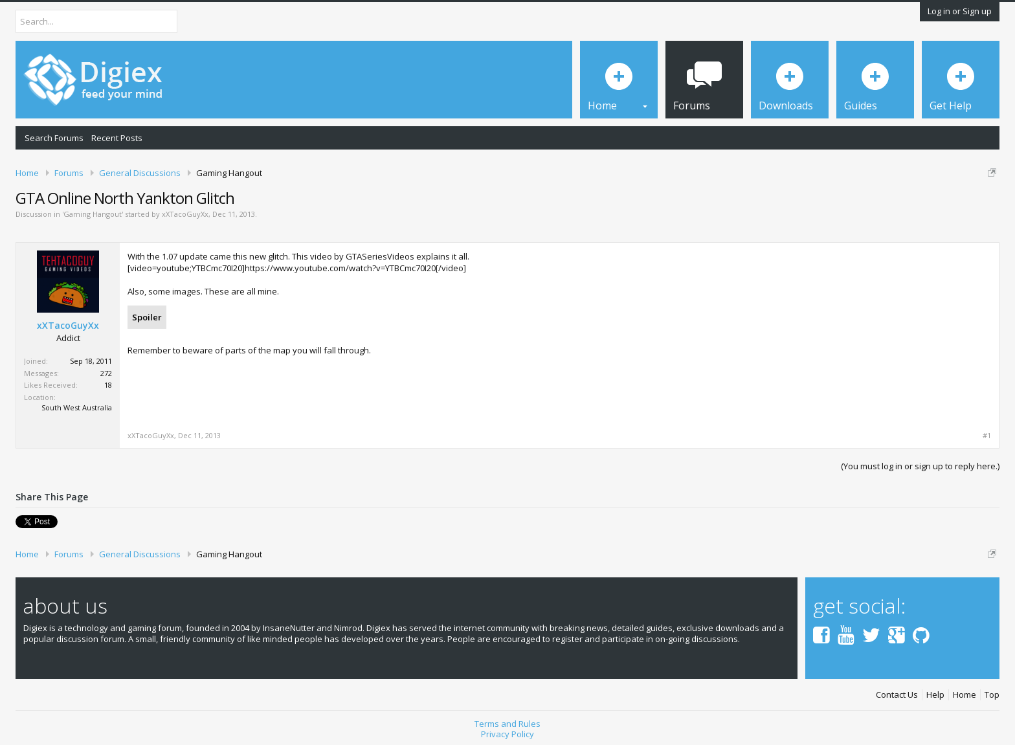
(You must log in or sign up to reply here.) (920, 466)
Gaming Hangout (92, 214)
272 (106, 373)
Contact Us (897, 694)
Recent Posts (116, 138)
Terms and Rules (507, 723)
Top (992, 694)
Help (935, 694)
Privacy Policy (507, 734)
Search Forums (54, 138)
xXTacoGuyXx (185, 214)
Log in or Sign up (960, 11)
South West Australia (76, 407)
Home (964, 694)
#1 (987, 435)
